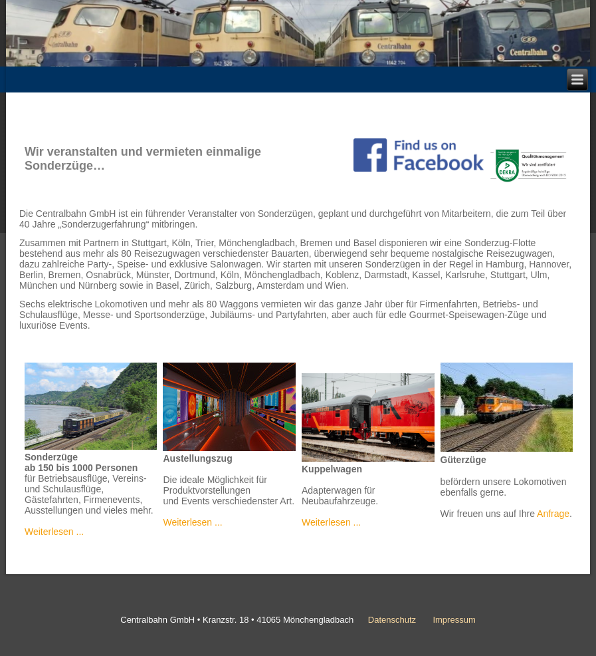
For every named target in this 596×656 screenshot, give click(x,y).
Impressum (454, 620)
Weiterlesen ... (54, 531)
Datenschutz (392, 620)
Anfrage (553, 513)
